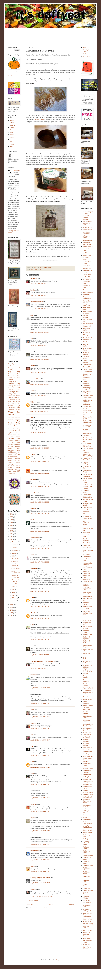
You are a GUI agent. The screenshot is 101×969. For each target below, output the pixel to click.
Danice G (33, 889)
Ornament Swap (14, 429)
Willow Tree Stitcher (86, 927)
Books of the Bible (14, 376)
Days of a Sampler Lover (87, 430)
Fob (19, 399)
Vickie (32, 555)
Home (50, 904)
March (14, 595)
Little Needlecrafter (86, 578)
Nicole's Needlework (86, 658)
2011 (11, 604)
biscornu (18, 369)
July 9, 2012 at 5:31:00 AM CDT (39, 548)
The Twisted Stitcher (86, 881)
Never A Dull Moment (86, 654)
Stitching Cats (87, 777)
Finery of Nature (12, 397)
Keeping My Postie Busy (16, 576)
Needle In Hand (87, 634)
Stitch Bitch (86, 761)
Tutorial (18, 465)
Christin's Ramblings (86, 382)
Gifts (18, 405)
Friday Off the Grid (14, 403)
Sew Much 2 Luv (87, 747)
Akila (32, 597)
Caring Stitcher (87, 364)
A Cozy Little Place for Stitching (86, 217)
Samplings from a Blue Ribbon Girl (88, 725)
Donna (32, 709)
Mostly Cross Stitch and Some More (87, 613)
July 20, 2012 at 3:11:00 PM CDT (39, 844)
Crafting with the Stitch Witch (87, 401)
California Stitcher (86, 357)
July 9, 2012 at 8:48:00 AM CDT (39, 639)
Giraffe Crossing (87, 494)
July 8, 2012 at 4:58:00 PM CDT (39, 295)
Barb (32, 390)
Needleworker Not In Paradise (88, 650)
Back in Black (15, 558)
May (13, 589)
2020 (11, 517)
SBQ (13, 443)
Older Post (72, 904)
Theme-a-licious (12, 456)
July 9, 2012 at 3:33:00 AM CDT (39, 502)
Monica (32, 365)
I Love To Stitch (87, 507)
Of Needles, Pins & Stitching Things (87, 667)
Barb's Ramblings (88, 292)
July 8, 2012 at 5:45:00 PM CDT (39, 359)
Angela (12, 137)
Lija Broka (33, 568)
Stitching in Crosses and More (88, 791)
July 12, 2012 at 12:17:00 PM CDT (40, 767)
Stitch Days (86, 766)
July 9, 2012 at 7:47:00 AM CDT (39, 562)
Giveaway (11, 408)
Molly (18, 423)
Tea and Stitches (87, 832)
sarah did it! (86, 737)
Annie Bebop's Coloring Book (87, 273)
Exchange (11, 392)
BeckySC (12, 120)
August (14, 553)
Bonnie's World (87, 326)
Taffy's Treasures (87, 823)
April (13, 592)
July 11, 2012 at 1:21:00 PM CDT (39, 755)
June (13, 586)
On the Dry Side (87, 671)
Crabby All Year (14, 386)
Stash (10, 453)
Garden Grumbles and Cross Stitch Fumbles (88, 486)
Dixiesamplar (86, 435)
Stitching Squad (87, 797)
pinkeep (18, 436)
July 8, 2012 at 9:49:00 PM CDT (39, 448)
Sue (31, 417)
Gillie (32, 761)
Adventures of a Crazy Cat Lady (87, 243)
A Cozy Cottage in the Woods (88, 212)
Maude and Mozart (86, 603)
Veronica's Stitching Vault (87, 910)
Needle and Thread (86, 631)
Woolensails (86, 944)
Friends (10, 405)
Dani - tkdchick (35, 379)
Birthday (10, 370)
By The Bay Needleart (86, 353)
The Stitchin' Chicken (86, 862)
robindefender (34, 537)
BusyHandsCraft (87, 337)
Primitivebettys (87, 690)
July (13, 556)
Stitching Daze (87, 779)
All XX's (85, 253)
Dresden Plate (14, 390)
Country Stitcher (87, 398)
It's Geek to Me (87, 516)
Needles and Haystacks (86, 637)
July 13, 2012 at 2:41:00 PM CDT (39, 798)
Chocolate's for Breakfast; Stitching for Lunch (87, 376)
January (14, 601)
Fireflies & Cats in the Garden (87, 475)
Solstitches (33, 675)
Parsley (32, 290)
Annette (12, 134)
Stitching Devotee (88, 782)
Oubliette (85, 673)
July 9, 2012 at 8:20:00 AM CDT (39, 591)
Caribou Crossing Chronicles (88, 361)
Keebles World (87, 545)
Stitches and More (88, 768)
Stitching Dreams (87, 784)
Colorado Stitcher (88, 395)
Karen (32, 439)
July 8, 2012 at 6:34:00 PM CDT (39, 372)
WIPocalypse (11, 473)
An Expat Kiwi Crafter (87, 262)
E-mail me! (11, 76)
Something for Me (88, 756)
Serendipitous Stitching (86, 744)
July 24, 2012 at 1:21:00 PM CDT (39, 860)
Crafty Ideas (11, 387)
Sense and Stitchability (86, 740)
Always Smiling (87, 255)
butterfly (33, 479)
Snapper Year (14, 451)
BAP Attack (86, 290)
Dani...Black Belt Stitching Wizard (87, 421)
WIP (18, 471)
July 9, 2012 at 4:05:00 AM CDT (39, 513)
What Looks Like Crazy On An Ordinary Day (87, 914)
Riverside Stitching (85, 712)
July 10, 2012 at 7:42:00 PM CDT (39, 717)
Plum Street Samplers (86, 684)
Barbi (11, 146)
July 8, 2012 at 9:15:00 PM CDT (39, 432)
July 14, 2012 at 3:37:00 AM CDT (40, 831)
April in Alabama (87, 277)
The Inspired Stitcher (86, 852)
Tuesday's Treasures (14, 462)
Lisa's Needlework (86, 570)
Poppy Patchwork (88, 688)
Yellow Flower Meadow (87, 948)
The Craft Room (87, 839)
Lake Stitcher (86, 554)
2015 (11, 531)
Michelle (33, 613)
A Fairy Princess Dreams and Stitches (87, 223)
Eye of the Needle (88, 448)
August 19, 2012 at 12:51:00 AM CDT (41, 896)
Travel (10, 458)
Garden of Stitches (85, 491)
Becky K (12, 125)
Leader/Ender (14, 417)
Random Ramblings (86, 702)
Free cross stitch (14, 401)
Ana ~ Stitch (86, 266)
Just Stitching (86, 532)
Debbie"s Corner (87, 433)
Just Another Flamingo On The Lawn (88, 528)
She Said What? (87, 56)
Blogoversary (11, 374)
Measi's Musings (87, 609)
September (15, 550)
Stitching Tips (16, 453)
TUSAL (11, 464)
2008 (11, 613)
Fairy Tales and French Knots (87, 459)
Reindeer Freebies (14, 440)
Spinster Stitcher (87, 758)
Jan (31, 352)
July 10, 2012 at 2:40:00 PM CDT (39, 703)
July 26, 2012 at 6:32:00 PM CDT (39, 871)
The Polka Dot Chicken (87, 858)
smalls (18, 448)
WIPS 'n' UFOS (87, 930)
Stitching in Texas (88, 794)
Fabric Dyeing (37, 269)
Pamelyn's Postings (85, 676)
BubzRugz (85, 335)
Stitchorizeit (86, 817)
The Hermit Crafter (86, 848)
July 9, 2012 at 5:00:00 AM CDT (39, 531)
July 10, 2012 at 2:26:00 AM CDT (40, 688)
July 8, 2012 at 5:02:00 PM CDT (39, 332)
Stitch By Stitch (87, 763)
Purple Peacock (87, 697)
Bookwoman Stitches (86, 329)
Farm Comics (16, 395)
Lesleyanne (33, 468)
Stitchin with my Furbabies (87, 771)
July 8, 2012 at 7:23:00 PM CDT (39, 384)
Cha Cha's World (87, 371)
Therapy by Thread (86, 885)
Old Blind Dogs (15, 427)
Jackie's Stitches (87, 518)
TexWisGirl (33, 278)
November (15, 545)
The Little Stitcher (88, 855)
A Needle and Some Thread (86, 232)
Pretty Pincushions (16, 571)
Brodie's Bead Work (14, 377)
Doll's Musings (87, 443)
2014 (11, 534)
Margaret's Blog (87, 596)
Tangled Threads (87, 830)
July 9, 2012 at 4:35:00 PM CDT (39, 655)
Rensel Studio (86, 709)
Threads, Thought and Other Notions (88, 892)
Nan (31, 338)
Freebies (85, 54)
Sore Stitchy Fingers (15, 562)
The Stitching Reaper (86, 872)
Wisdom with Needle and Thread (86, 934)
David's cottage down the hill (87, 426)
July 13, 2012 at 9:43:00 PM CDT (39, 811)
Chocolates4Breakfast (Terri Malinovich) (42, 661)
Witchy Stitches (87, 938)
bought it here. (39, 119)
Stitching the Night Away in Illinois (87, 801)
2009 (11, 610)
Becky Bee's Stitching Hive (87, 297)
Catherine (33, 723)
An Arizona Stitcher (86, 258)
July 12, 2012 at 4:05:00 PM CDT (39, 784)
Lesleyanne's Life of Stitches (87, 564)
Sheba (18, 443)
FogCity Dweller (87, 478)
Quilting (11, 439)
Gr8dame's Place (87, 497)
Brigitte (32, 817)
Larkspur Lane (87, 556)
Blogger (58, 960)
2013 (11, 536)
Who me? (14, 471)
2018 (11, 522)
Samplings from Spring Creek (87, 729)
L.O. (31, 315)
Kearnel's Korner (88, 543)
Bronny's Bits (86, 332)
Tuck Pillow (17, 460)
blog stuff (14, 372)
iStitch (84, 514)
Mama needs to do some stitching (88, 593)
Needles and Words (86, 641)
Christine (33, 493)
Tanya (11, 139)
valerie (32, 866)
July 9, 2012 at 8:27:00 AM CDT (39, 618)
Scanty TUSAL (16, 568)
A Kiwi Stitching (87, 229)
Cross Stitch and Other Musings (87, 409)
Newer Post (29, 904)
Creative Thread (87, 406)
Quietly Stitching (87, 699)
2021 (11, 514)
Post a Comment (33, 900)
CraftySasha (86, 404)
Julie (31, 735)
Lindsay (12, 127)
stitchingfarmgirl (87, 815)
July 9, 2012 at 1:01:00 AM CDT (39, 473)
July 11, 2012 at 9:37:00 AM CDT (40, 740)
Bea (31, 646)
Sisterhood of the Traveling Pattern (14, 446)
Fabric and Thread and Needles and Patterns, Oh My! (88, 453)
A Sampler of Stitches (86, 236)
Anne (32, 746)
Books (18, 374)
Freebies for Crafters (86, 481)
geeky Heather (34, 850)
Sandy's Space (87, 734)
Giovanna (33, 508)
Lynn (32, 773)
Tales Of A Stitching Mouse (87, 827)
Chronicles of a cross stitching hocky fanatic (87, 387)
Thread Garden (87, 888)
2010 (11, 607)
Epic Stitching (87, 446)
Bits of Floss (86, 305)
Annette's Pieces (87, 270)
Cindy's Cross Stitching (87, 392)
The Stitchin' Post (88, 865)
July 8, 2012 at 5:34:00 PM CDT (39, 345)
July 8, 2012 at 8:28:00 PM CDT (39, 411)
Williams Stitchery (88, 923)
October (14, 547)
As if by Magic (87, 279)
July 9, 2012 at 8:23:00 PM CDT (39, 668)
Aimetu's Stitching (88, 246)
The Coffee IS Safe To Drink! (15, 581)
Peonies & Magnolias (86, 680)
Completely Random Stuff (14, 383)
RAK (18, 439)
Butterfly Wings (87, 339)
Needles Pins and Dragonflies (87, 646)
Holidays (17, 409)
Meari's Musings (87, 606)
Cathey (12, 122)
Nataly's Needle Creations (87, 627)
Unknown (33, 402)
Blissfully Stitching (85, 316)
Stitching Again (87, 774)
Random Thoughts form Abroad (88, 706)
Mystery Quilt (12, 425)
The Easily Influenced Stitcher (86, 843)
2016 (11, 528)
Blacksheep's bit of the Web (87, 312)
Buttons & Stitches (85, 345)
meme (14, 421)
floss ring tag (14, 399)
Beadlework (86, 294)
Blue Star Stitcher (88, 323)
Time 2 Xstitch (87, 903)
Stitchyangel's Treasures (87, 820)
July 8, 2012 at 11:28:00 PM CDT (39, 461)
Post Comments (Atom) (40, 908)
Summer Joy (12, 454)
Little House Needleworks (86, 574)
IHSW (15, 415)
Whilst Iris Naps (87, 919)
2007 (11, 615)
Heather (32, 520)
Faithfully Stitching (85, 463)
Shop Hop (10, 444)
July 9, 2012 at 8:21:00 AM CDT (39, 606)
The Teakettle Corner (86, 877)
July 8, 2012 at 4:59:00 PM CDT (39, 309)
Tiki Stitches (86, 900)
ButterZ (85, 342)
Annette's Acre (87, 268)
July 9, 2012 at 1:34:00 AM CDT (39, 486)
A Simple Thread (87, 240)
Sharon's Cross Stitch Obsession (87, 750)
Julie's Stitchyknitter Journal (86, 522)
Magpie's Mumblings (36, 301)
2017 (11, 525)
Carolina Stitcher (87, 367)
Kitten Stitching (87, 548)
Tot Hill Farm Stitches (86, 906)
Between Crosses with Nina (87, 301)
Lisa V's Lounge (87, 567)
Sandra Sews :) (87, 732)
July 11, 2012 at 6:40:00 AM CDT (40, 728)
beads (18, 368)
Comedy (10, 379)
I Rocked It (15, 565)
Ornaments (11, 431)
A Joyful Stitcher (87, 227)
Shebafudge (86, 754)
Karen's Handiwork (86, 539)
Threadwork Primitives (86, 897)
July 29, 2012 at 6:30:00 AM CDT (40, 883)
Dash (32, 269)
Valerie (12, 142)
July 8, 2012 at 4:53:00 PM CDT (39, 284)
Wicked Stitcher (87, 921)
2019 (11, 519)
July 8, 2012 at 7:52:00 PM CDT (39, 396)
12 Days (11, 364)
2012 (11, 539)
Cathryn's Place (87, 369)
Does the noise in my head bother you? (87, 439)
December (15, 542)
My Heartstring (87, 620)
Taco (18, 454)
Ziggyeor (33, 804)
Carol (32, 624)
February (14, 598)
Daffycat (35, 267)
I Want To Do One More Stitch (88, 510)
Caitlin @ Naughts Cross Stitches (40, 877)
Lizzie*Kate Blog (87, 581)
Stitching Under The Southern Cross (87, 806)
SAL (9, 443)
